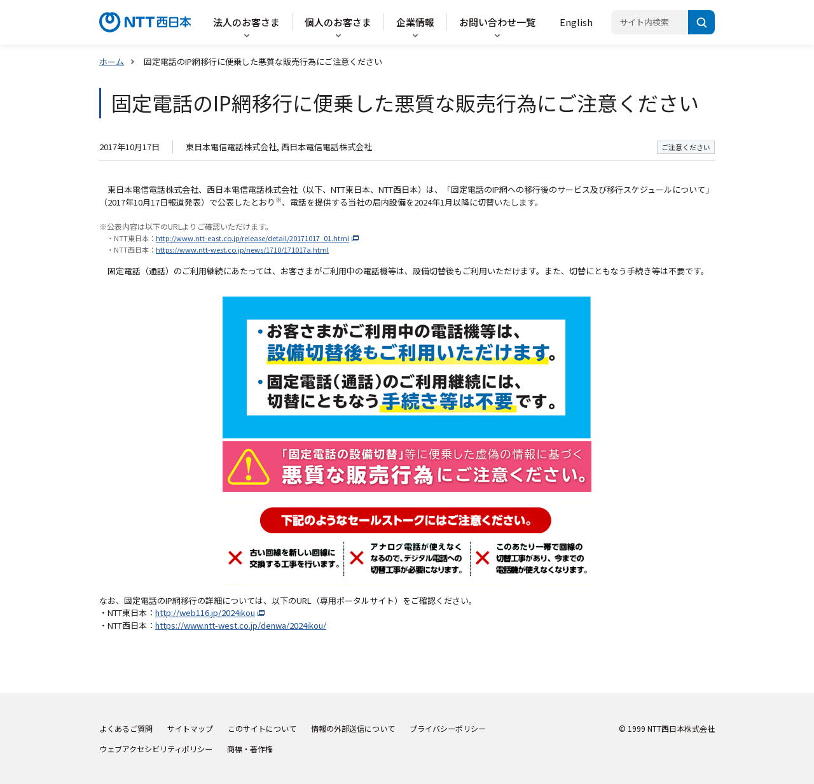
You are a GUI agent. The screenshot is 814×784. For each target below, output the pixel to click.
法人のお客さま (246, 22)
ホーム (111, 61)
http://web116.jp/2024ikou (205, 612)
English (576, 22)
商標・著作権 (250, 748)
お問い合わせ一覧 (497, 22)
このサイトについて (262, 728)
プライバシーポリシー (448, 728)
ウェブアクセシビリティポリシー (155, 748)
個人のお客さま (338, 22)
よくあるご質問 (126, 728)
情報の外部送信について (353, 728)
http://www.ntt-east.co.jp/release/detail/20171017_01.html (252, 238)
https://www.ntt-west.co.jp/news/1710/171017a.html (242, 249)
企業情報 (415, 22)
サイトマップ (190, 728)
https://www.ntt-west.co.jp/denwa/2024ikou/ (240, 625)
